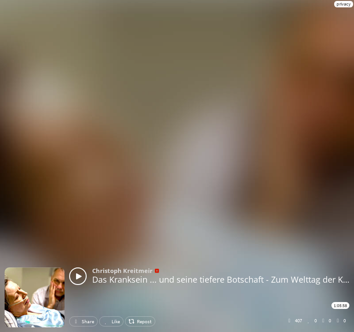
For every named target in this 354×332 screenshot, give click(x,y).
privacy (343, 4)
